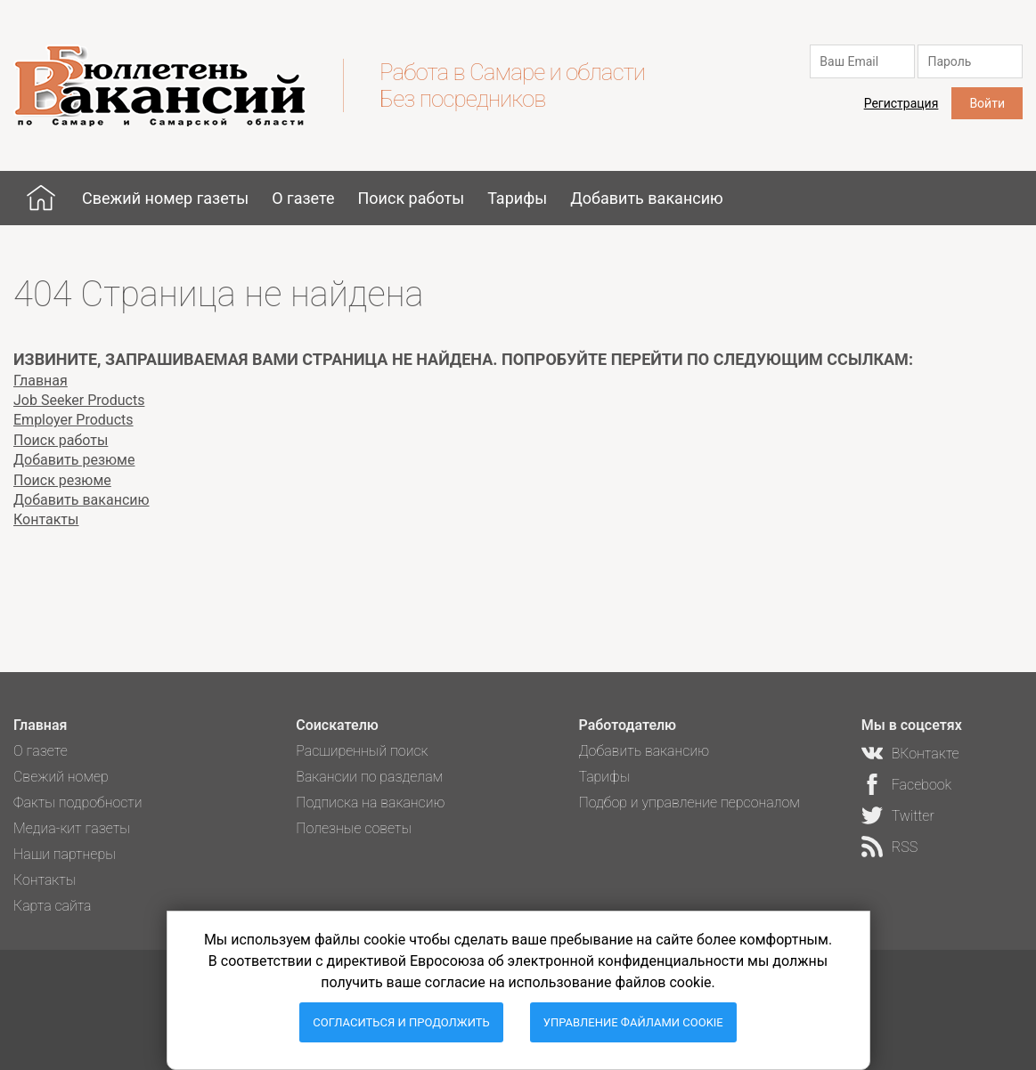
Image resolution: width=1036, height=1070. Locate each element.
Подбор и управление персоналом (688, 802)
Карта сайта (52, 905)
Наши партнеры (64, 854)
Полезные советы (354, 828)
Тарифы (517, 198)
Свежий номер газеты (165, 198)
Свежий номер (61, 776)
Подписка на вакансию (370, 802)
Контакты (45, 519)
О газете (303, 198)
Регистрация (901, 103)
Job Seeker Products (78, 400)
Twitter (913, 815)
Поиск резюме (62, 480)
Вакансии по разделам (369, 776)
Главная (41, 197)
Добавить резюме (74, 459)
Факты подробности (78, 802)
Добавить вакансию (646, 198)
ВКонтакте (925, 753)
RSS (905, 847)
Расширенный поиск (362, 750)
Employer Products (73, 419)
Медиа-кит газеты (71, 828)
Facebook (921, 784)
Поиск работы (410, 198)
